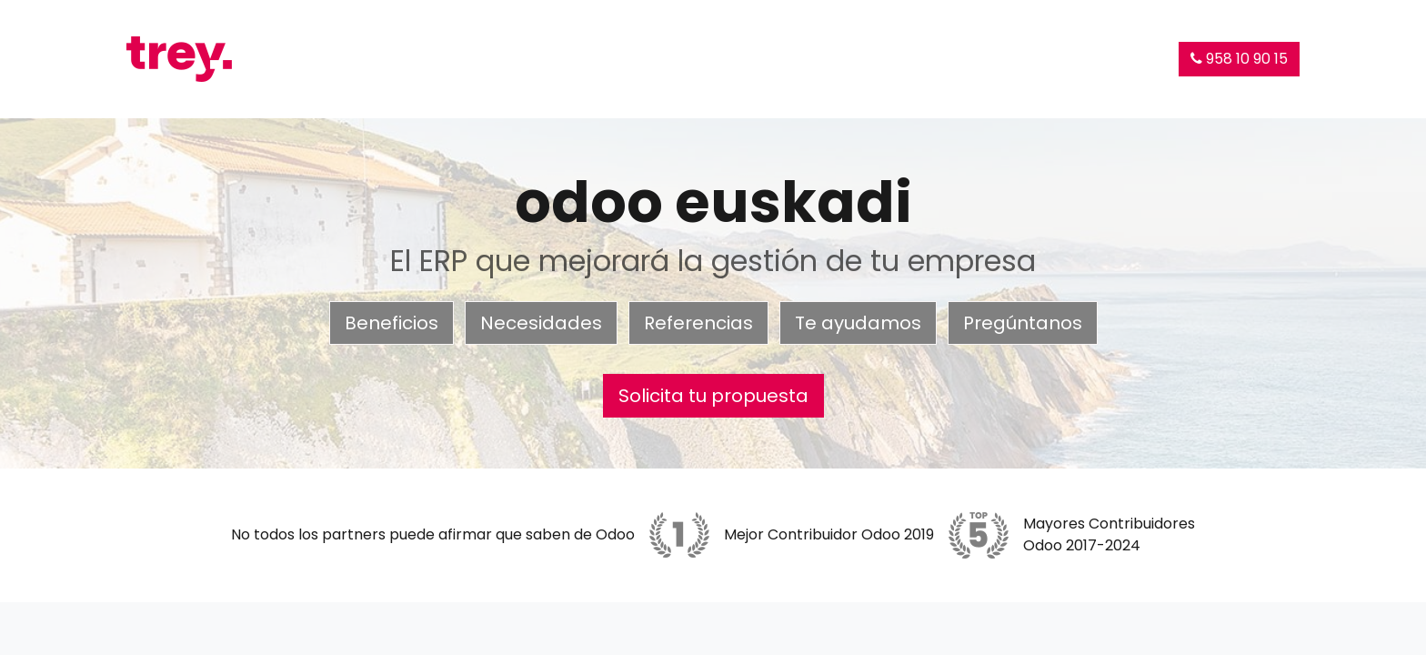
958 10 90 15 (1239, 58)
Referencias (698, 323)
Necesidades (541, 323)
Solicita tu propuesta (713, 395)
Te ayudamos (858, 323)
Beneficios (391, 323)
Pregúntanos (1022, 323)
